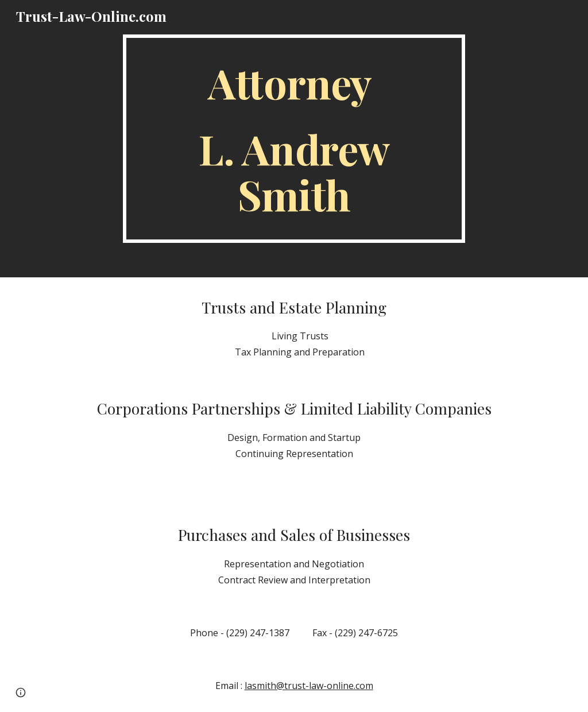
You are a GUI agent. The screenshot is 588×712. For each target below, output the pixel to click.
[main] (294, 138)
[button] (21, 692)
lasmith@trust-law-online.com (309, 685)
